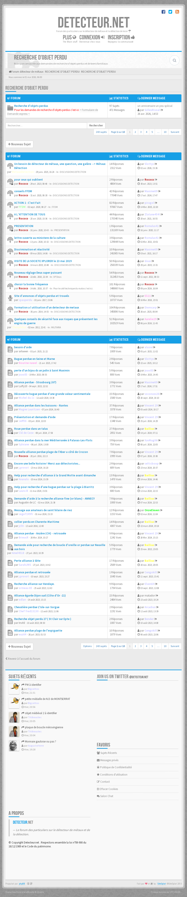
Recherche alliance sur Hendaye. (34, 584)
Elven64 (149, 584)
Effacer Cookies (107, 789)
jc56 (21, 526)
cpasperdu (25, 300)
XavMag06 (151, 440)
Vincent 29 (151, 405)
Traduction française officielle (19, 892)
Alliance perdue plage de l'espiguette (38, 630)
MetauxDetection (23, 172)
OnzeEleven (152, 510)
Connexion (92, 37)
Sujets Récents (107, 753)
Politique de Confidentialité (114, 767)
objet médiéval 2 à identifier (39, 713)
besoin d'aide (23, 347)
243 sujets (101, 131)
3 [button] (141, 131)
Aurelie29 (150, 319)
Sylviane (24, 444)
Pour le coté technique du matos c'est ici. (73, 288)
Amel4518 (18, 553)
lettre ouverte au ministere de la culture (39, 238)
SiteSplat (162, 883)
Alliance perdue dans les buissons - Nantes (41, 405)
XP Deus (57, 276)
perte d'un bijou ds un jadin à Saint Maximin (42, 370)
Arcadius (150, 607)
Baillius (149, 429)
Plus (69, 37)
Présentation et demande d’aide (35, 417)
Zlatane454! (152, 214)
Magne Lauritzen (29, 409)
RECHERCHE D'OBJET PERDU (26, 88)
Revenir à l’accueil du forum (22, 659)
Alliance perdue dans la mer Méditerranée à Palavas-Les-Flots (53, 440)
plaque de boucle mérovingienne (42, 727)
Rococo (23, 184)
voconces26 (152, 394)
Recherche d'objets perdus (31, 106)
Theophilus (19, 327)
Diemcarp (151, 307)
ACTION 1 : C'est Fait (27, 203)
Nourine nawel (28, 363)
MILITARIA (56, 327)
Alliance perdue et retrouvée (32, 572)
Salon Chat (105, 796)
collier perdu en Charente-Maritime (36, 522)
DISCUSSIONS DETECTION (73, 171)
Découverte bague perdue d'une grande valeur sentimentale (52, 394)
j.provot (24, 467)
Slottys (149, 164)
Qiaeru (40, 892)
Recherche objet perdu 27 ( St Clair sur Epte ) (42, 619)
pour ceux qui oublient (28, 179)
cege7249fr (26, 514)
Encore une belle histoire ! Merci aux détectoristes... (47, 463)
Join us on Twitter (122, 676)
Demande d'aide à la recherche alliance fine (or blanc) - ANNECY (54, 498)
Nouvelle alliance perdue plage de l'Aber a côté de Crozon (51, 452)
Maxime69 (151, 191)
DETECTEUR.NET (94, 23)
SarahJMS (25, 565)
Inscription (121, 37)
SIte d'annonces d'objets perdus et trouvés (41, 296)
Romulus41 (152, 226)
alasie (148, 347)
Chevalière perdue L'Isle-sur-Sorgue (36, 607)
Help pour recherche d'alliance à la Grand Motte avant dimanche (55, 475)
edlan (22, 599)
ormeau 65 (25, 588)
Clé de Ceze (26, 433)
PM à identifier (31, 685)
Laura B (23, 491)
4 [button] (146, 131)
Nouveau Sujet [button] (19, 144)
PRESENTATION (23, 226)
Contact (103, 782)
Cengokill (151, 572)
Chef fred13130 (29, 611)
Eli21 (148, 296)
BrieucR (23, 537)
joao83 (23, 374)
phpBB (22, 883)
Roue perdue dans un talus (31, 429)
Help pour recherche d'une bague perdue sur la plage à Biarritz (54, 487)
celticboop (152, 463)
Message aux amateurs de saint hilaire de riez (43, 510)
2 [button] (135, 131)
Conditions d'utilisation (112, 774)
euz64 (22, 634)
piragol (149, 203)
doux (148, 261)
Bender (149, 619)
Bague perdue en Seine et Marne (34, 359)
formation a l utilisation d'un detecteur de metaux (46, 307)
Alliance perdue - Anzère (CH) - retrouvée (40, 533)
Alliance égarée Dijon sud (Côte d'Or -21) (40, 595)
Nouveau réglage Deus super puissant (38, 272)
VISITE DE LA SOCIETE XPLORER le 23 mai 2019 (43, 261)
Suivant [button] (175, 131)
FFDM (22, 207)
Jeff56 (22, 421)
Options (87, 646)
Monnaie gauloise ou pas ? (39, 741)
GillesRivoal (152, 110)
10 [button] (165, 131)
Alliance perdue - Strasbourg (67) (35, 382)
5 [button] (152, 131)
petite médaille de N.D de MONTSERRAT (46, 699)
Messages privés (107, 760)
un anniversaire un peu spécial (155, 106)
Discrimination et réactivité (31, 249)
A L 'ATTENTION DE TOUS (29, 214)
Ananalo (24, 479)
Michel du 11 (26, 398)
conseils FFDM (23, 191)
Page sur (118, 131)
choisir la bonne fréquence (31, 284)
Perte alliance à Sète (27, 561)
